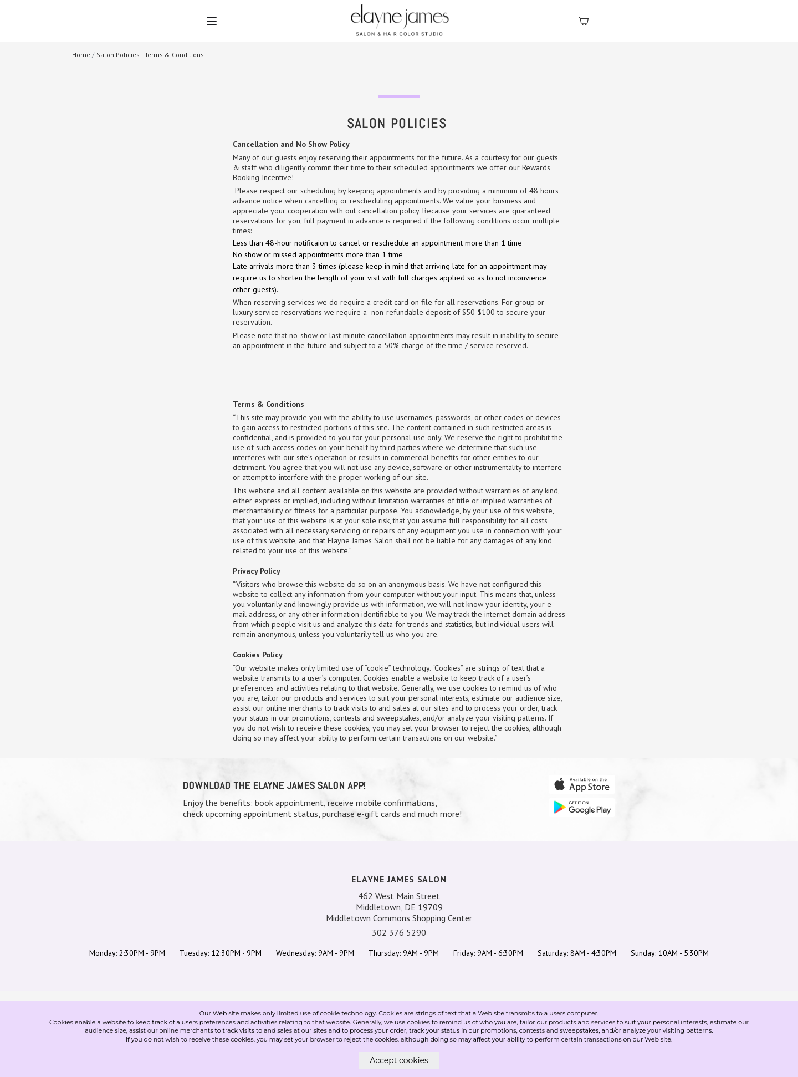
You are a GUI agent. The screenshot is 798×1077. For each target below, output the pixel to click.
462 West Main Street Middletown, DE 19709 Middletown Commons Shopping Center (399, 906)
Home (81, 54)
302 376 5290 (399, 932)
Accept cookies (399, 1060)
